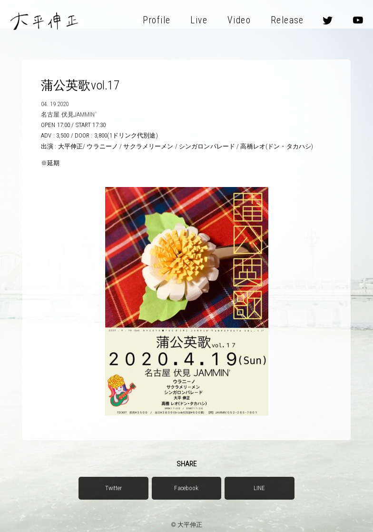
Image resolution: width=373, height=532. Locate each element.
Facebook (186, 488)
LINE (259, 488)
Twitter (113, 488)
